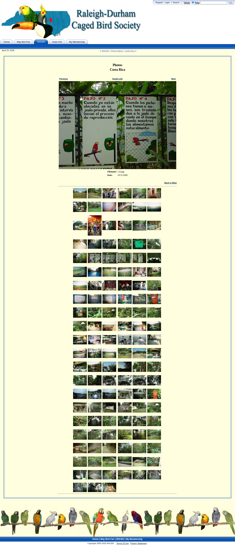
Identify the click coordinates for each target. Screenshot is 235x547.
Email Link (117, 79)
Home (96, 539)
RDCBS (105, 51)
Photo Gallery (117, 51)
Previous (63, 79)
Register (159, 2)
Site (197, 3)
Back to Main (170, 183)
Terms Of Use (122, 543)
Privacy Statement (138, 543)
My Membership (134, 539)
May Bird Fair (107, 539)
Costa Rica (130, 51)
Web (187, 3)
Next (173, 79)
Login (167, 2)
